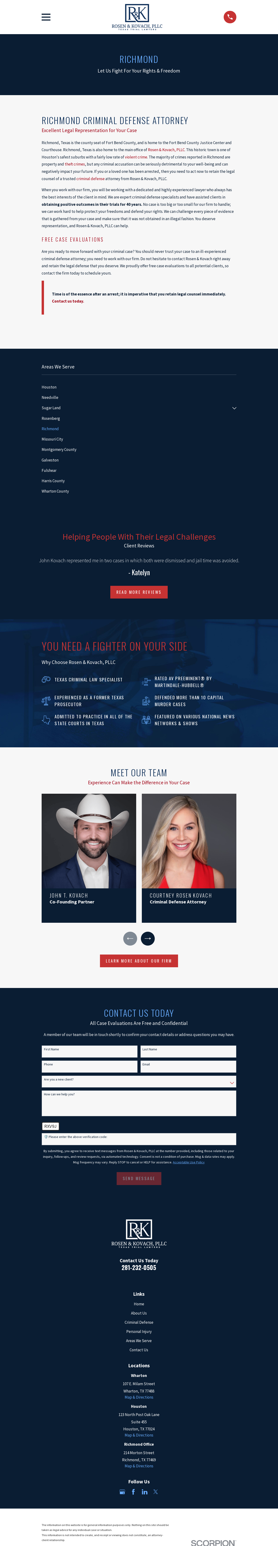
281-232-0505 (139, 1267)
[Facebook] (133, 1492)
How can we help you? (59, 1095)
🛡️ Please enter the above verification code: (75, 1138)
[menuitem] (139, 387)
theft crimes (75, 164)
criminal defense (90, 178)
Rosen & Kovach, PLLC (166, 149)
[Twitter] (156, 1492)
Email (146, 1065)
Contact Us (139, 1350)
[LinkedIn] (144, 1492)
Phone (48, 1065)
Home (139, 1304)
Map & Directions (139, 1397)
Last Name (150, 1050)
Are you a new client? (59, 1080)
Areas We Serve (139, 1341)
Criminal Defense (139, 1322)
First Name (51, 1050)
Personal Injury (139, 1332)
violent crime (136, 157)
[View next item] (148, 939)
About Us (139, 1313)
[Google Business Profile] (122, 1492)
